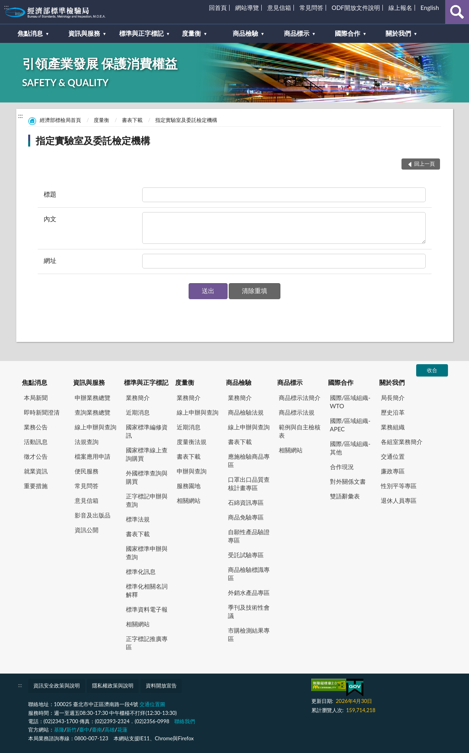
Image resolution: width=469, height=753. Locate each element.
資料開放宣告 (161, 685)
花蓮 (122, 729)
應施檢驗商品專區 (249, 460)
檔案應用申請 (92, 456)
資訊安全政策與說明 (56, 685)
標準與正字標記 (146, 382)
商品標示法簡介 (299, 397)
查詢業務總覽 (92, 412)
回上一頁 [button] (424, 163)
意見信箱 (279, 7)
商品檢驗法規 (246, 412)
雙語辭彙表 (345, 496)
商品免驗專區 (246, 517)
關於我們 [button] (398, 33)
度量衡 (101, 120)
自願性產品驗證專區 (249, 536)
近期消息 (138, 412)
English (430, 7)
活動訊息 (36, 441)
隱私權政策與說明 (112, 685)
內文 (50, 218)
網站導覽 (247, 7)
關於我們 (392, 382)
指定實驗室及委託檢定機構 (186, 120)
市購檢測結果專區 (249, 634)
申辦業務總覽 (92, 397)
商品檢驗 (238, 382)
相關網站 (138, 624)
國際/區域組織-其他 (350, 448)
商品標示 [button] (296, 33)
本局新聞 (36, 397)
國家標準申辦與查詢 (147, 552)
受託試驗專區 (246, 554)
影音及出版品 (92, 515)
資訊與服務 (89, 382)
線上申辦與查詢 (95, 427)
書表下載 (132, 120)
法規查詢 (86, 441)
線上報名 (400, 7)
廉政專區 (393, 471)
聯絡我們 (184, 721)
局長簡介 (393, 397)
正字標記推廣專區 (147, 643)
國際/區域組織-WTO (350, 401)
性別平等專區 (399, 485)
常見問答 (311, 7)
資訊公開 (86, 529)
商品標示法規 (297, 412)
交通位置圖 (152, 704)
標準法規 (138, 519)
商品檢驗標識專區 (249, 573)
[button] (208, 291)
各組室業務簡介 (402, 441)
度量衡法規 (192, 441)
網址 (50, 260)
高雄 (109, 729)
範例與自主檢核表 (299, 431)
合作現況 (342, 466)
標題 (50, 194)
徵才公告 (36, 456)
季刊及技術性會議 (249, 611)
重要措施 (36, 485)
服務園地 (189, 485)
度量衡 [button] (191, 33)
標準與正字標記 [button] (141, 33)
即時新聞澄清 (42, 412)
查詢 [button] (457, 12)
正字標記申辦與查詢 (147, 500)
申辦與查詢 (192, 471)
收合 (432, 370)
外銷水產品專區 (249, 592)
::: (6, 6)
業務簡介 (138, 397)
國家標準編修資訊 (147, 431)
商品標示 (290, 382)
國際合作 (340, 382)
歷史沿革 (393, 412)
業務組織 (393, 427)
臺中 (84, 729)
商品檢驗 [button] (245, 33)
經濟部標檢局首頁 (60, 120)
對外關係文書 (348, 481)
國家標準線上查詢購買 (147, 454)
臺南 (97, 729)
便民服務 (86, 471)
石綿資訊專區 (246, 502)
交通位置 (393, 456)
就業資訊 (36, 471)
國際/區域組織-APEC (350, 424)
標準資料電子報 (147, 609)
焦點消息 (34, 382)
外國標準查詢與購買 (147, 477)
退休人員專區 (399, 500)
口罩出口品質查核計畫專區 (249, 483)
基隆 (59, 729)
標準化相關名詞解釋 (147, 590)
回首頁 (218, 7)
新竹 (71, 729)
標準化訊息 (141, 571)
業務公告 (36, 427)
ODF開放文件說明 (356, 7)
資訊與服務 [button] (84, 33)
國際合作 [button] (347, 33)
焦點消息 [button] (30, 33)
